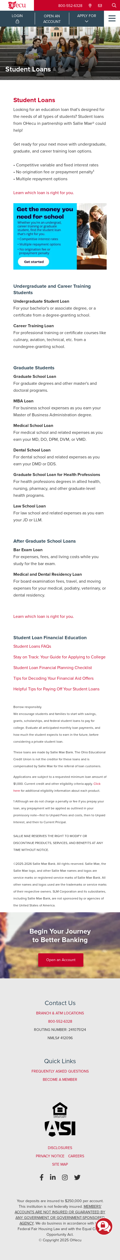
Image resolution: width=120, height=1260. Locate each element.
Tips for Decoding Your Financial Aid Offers (53, 678)
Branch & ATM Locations (60, 1013)
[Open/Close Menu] (112, 19)
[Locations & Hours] (91, 6)
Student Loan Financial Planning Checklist (52, 668)
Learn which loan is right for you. (43, 193)
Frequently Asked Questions (60, 1071)
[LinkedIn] (53, 1177)
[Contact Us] (100, 6)
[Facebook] (42, 1177)
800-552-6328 (70, 6)
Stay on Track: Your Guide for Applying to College (59, 657)
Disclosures (60, 1148)
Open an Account (60, 960)
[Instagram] (65, 1177)
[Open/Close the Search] (114, 5)
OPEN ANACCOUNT (52, 19)
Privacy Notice (50, 1156)
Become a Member (60, 1079)
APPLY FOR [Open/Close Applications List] (86, 16)
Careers (76, 1156)
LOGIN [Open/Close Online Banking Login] (17, 18)
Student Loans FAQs (32, 646)
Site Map (60, 1164)
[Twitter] (77, 1177)
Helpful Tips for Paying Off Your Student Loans (56, 689)
